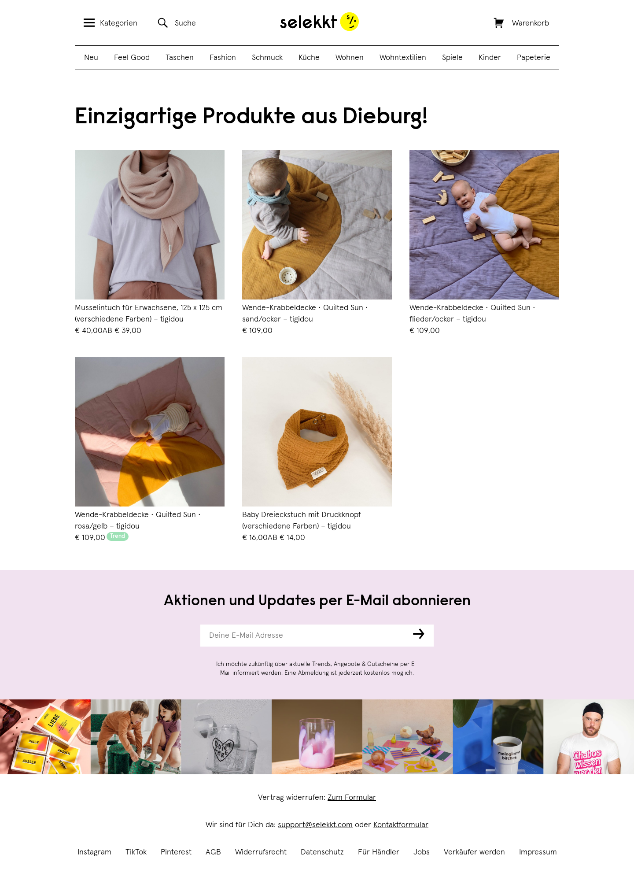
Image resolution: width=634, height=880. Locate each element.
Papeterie (533, 58)
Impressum (538, 852)
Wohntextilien (403, 58)
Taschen (180, 58)
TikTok (136, 852)
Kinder (490, 58)
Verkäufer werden (474, 852)
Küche (309, 58)
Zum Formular (352, 798)
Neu (91, 58)
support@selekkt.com (315, 825)
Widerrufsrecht (261, 852)
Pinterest (176, 852)
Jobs (421, 852)
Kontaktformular (400, 825)
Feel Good (132, 58)
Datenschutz (322, 852)
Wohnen (349, 58)
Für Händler (378, 852)
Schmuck (267, 58)
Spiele (452, 58)
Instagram (94, 852)
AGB (213, 852)
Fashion (223, 58)
